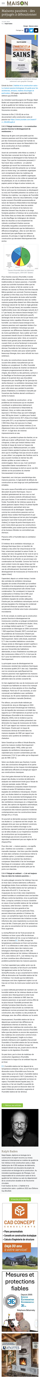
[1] (16, 941)
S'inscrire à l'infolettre (20, 1199)
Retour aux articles (12, 1105)
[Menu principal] (3, 3)
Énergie (26, 26)
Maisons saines (33, 26)
